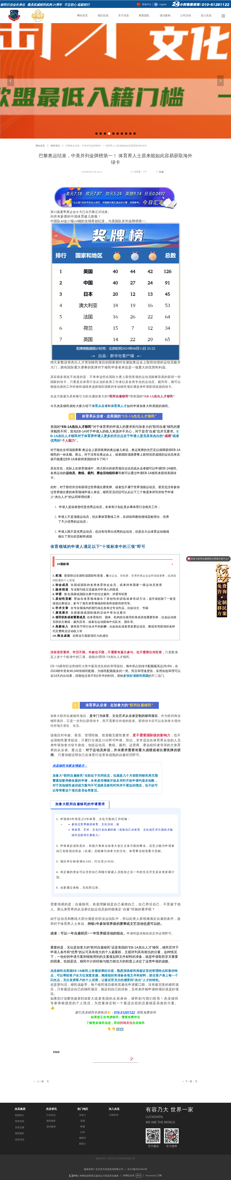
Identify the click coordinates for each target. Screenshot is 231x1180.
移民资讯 (55, 145)
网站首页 (40, 145)
